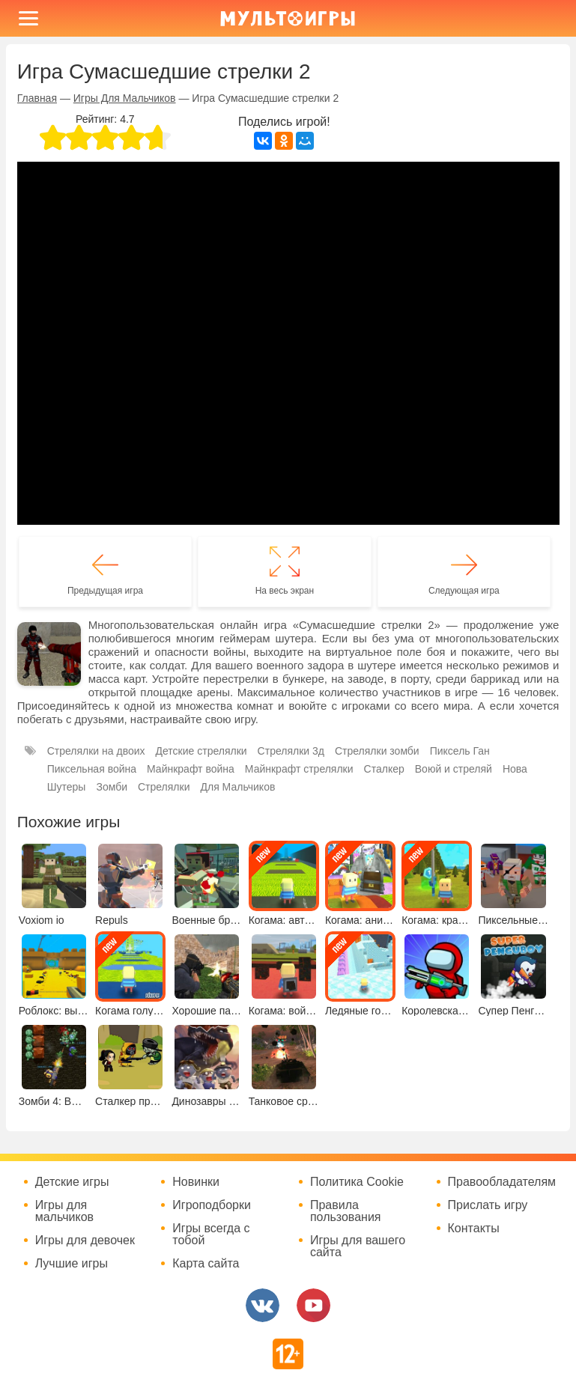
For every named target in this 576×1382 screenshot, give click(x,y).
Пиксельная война (91, 769)
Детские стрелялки (201, 751)
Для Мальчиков (237, 787)
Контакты (474, 1229)
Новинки (195, 1182)
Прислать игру (488, 1205)
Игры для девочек (85, 1240)
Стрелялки (164, 787)
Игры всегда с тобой (210, 1234)
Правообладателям (502, 1182)
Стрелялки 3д (291, 751)
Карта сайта (205, 1264)
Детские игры (72, 1182)
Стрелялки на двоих (96, 751)
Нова (515, 769)
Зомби (111, 787)
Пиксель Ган (460, 751)
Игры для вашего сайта (357, 1246)
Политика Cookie (357, 1182)
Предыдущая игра (105, 590)
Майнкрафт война (190, 769)
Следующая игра (464, 590)
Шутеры (66, 787)
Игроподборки (211, 1205)
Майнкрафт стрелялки (299, 769)
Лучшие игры (71, 1264)
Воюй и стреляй (453, 769)
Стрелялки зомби (377, 751)
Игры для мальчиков (64, 1211)
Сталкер (384, 769)
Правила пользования (345, 1211)
